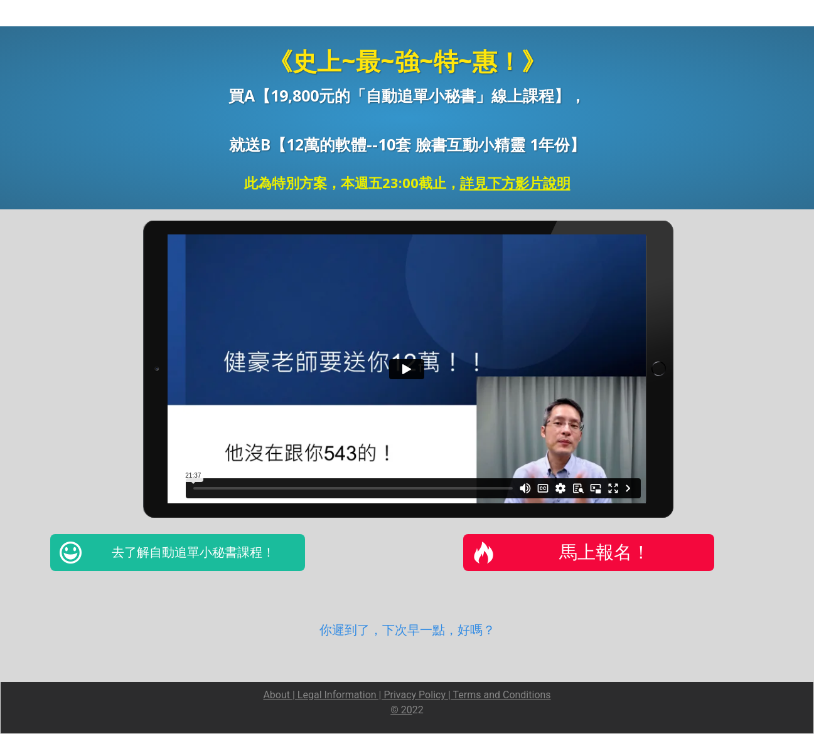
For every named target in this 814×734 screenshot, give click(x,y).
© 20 (401, 710)
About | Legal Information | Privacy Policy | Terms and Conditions (406, 695)
